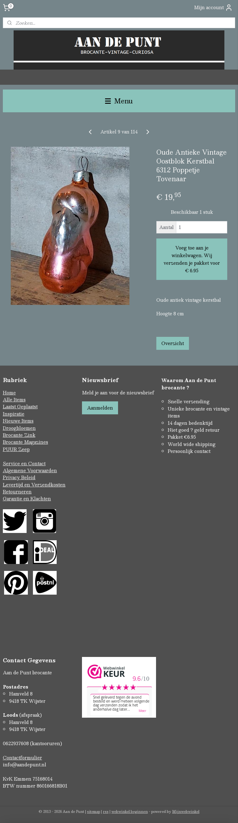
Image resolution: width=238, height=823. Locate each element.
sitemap (93, 811)
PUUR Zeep (16, 449)
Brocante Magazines (25, 442)
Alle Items (14, 399)
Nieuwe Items (18, 420)
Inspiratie (13, 414)
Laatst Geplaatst (20, 406)
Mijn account (213, 7)
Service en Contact (24, 463)
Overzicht (172, 343)
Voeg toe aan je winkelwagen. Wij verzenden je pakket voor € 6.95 (192, 259)
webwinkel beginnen (129, 811)
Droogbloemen (19, 428)
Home (9, 392)
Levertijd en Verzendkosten (34, 484)
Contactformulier (22, 757)
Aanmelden (100, 408)
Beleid (28, 477)
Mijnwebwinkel (185, 811)
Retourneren (17, 491)
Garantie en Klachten (27, 498)
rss (106, 811)
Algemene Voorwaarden (30, 470)
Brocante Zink (19, 435)
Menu (119, 100)
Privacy (12, 477)
